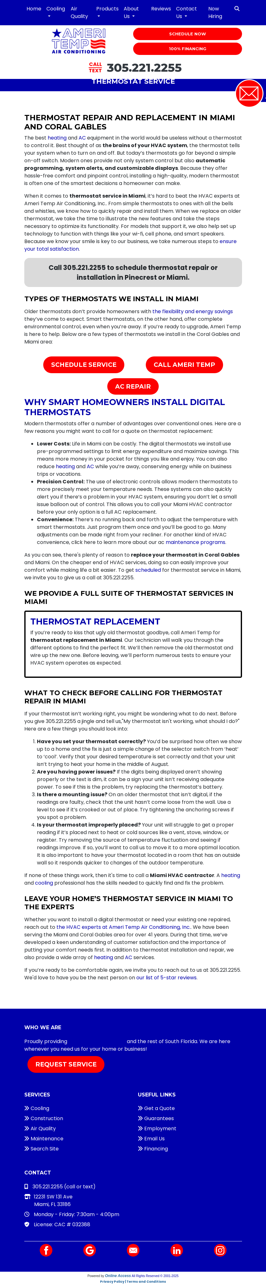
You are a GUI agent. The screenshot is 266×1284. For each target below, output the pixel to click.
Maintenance (43, 1138)
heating (57, 137)
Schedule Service (83, 364)
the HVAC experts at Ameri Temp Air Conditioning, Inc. (123, 927)
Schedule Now (187, 34)
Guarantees (156, 1118)
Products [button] (107, 8)
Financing (153, 1148)
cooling (44, 883)
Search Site (41, 1148)
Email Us (151, 1138)
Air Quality (79, 12)
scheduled (148, 570)
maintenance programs (195, 542)
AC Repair (133, 386)
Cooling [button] (55, 8)
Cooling (36, 1108)
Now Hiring (215, 12)
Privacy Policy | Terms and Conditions (133, 1281)
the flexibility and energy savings (192, 311)
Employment (157, 1128)
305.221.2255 (144, 67)
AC (82, 137)
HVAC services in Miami (97, 1041)
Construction (43, 1118)
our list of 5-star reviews (166, 977)
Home (34, 8)
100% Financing (187, 48)
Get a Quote (156, 1108)
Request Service (66, 1064)
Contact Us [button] (186, 12)
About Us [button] (131, 12)
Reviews (161, 8)
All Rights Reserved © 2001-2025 (155, 1276)
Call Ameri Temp (184, 364)
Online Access (118, 1276)
